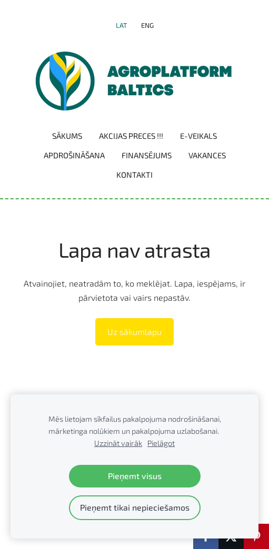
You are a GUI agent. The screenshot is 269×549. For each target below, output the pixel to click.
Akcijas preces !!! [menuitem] (131, 135)
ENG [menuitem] (147, 25)
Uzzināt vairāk (118, 443)
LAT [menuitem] (121, 25)
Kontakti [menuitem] (134, 174)
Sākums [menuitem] (67, 135)
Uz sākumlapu (134, 332)
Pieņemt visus (135, 476)
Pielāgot (161, 443)
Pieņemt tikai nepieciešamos (135, 507)
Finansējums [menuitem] (147, 155)
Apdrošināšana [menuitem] (74, 155)
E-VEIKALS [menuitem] (198, 135)
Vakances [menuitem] (207, 155)
